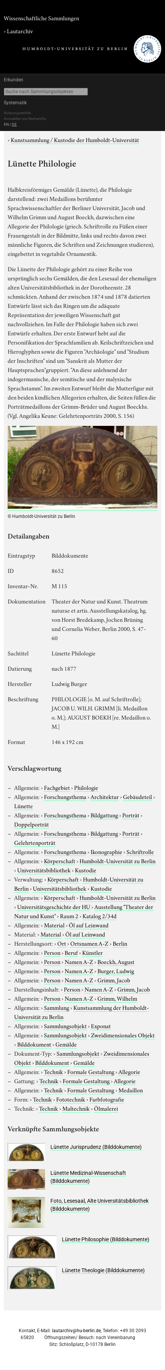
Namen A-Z (79, 961)
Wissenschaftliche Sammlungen (41, 17)
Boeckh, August (115, 961)
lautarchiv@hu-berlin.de (76, 1330)
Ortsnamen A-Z (89, 943)
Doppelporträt (31, 824)
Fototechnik (70, 1099)
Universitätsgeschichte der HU (53, 906)
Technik (53, 1071)
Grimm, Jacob (113, 979)
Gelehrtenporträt (34, 842)
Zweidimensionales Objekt (123, 1034)
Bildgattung (104, 814)
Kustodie (85, 869)
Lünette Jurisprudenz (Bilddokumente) (96, 1147)
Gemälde (66, 1044)
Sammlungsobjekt (65, 1025)
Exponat (101, 1025)
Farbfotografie (106, 1099)
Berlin (120, 943)
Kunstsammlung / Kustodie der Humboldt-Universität (75, 139)
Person (52, 952)
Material (54, 924)
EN (6, 124)
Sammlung (56, 1007)
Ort (61, 943)
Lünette (23, 805)
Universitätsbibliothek (44, 869)
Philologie (86, 787)
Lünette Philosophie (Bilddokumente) (105, 1239)
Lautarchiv (20, 30)
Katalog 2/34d (99, 915)
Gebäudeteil (137, 796)
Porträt (130, 814)
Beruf (71, 952)
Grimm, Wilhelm (117, 998)
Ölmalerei (106, 1108)
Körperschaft (59, 860)
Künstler (92, 952)
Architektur (105, 796)
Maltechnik (76, 1108)
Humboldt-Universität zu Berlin (117, 860)
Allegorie (129, 1071)
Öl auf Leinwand (88, 924)
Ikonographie (106, 851)
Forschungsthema (65, 796)
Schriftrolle (140, 851)
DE (14, 124)
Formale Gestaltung (90, 1071)
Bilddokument (34, 1044)
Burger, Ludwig (115, 970)
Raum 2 (69, 915)
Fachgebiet (57, 787)
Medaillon (130, 1089)
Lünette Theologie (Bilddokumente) (103, 1270)
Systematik (15, 102)
